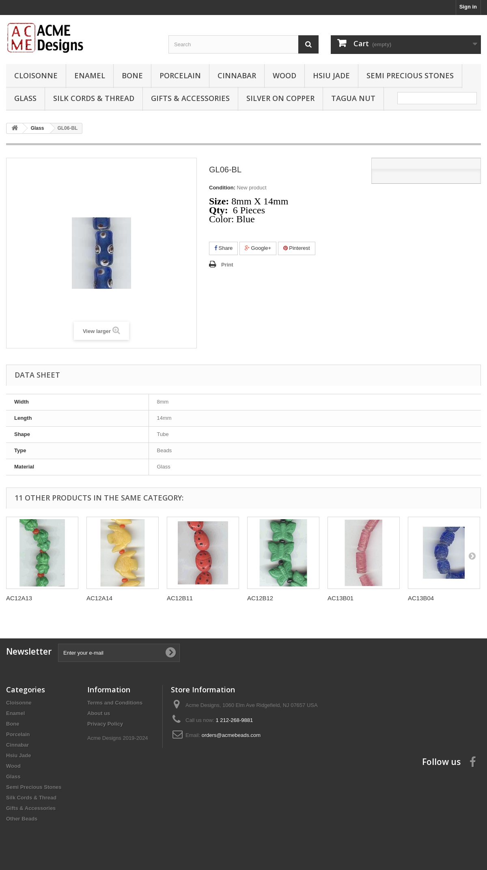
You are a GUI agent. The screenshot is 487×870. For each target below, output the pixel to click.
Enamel (89, 75)
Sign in (468, 7)
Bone (132, 75)
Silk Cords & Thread (93, 98)
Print (227, 265)
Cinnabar (237, 75)
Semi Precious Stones (410, 75)
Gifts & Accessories (190, 98)
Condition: (222, 188)
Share (223, 248)
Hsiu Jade (331, 75)
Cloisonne (36, 75)
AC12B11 (180, 598)
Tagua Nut (353, 98)
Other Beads (21, 819)
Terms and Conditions (114, 703)
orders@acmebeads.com (231, 735)
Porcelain (180, 75)
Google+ (258, 248)
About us (98, 713)
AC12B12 (260, 598)
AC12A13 (19, 598)
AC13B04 (421, 598)
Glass (25, 98)
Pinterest (296, 248)
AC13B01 (340, 598)
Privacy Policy (105, 724)
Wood (284, 75)
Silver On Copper (280, 98)
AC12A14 (99, 598)
